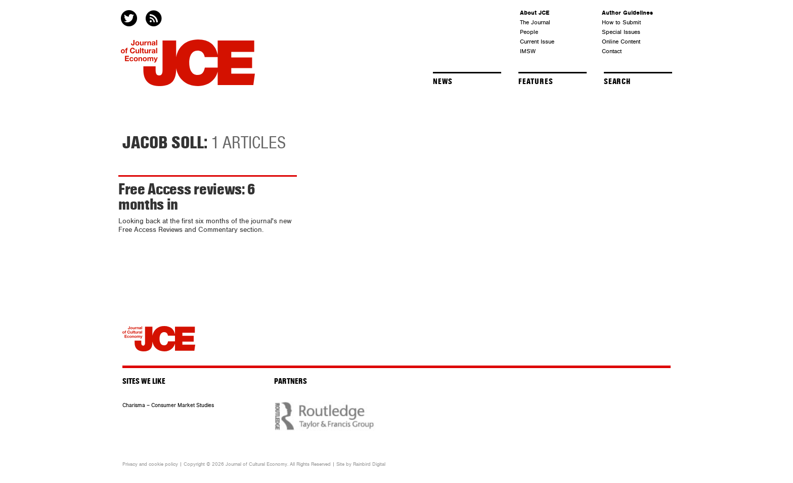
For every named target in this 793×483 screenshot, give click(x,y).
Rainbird (362, 464)
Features (535, 81)
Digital (378, 464)
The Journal (535, 22)
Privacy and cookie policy (150, 464)
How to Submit (621, 22)
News (443, 81)
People (529, 31)
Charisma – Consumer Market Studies (168, 405)
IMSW (528, 51)
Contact (612, 51)
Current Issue (537, 41)
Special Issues (621, 31)
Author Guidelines (627, 12)
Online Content (621, 41)
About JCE (534, 12)
